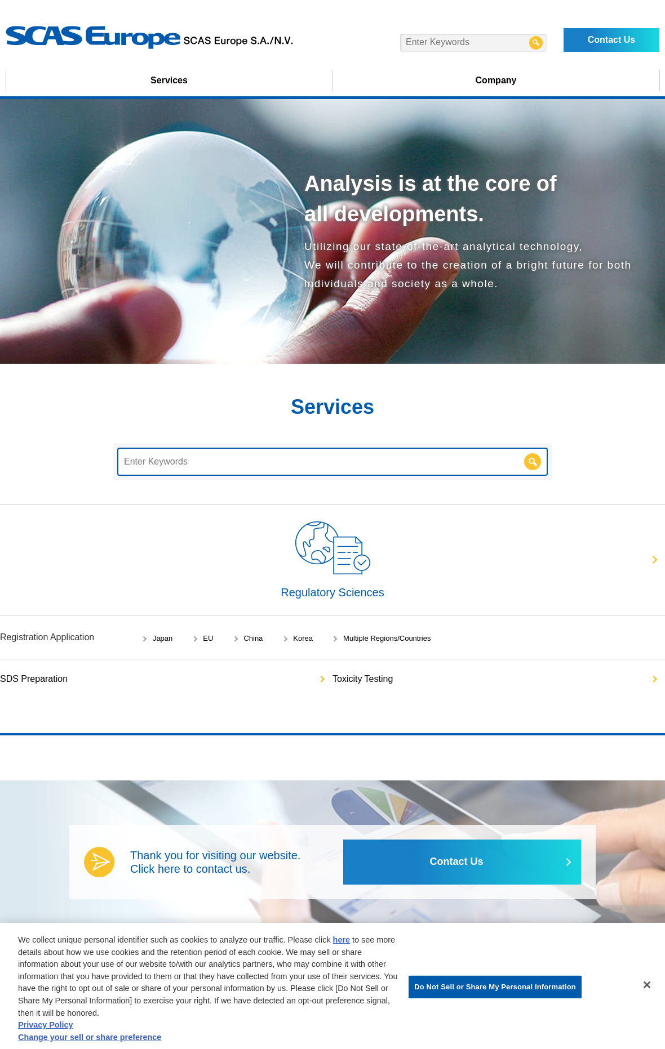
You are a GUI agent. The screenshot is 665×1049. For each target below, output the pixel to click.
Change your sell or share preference (89, 1039)
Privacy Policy (45, 1027)
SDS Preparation (34, 679)
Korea (303, 638)
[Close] (647, 987)
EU (208, 638)
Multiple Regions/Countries (387, 638)
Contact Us (611, 39)
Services (169, 80)
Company (496, 80)
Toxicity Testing (363, 679)
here (341, 942)
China (253, 638)
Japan (162, 638)
